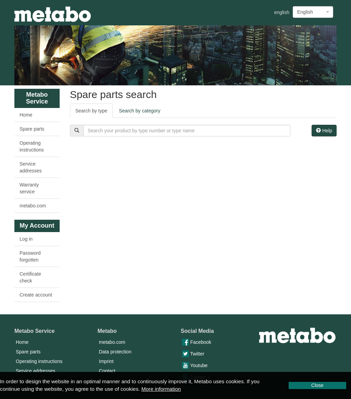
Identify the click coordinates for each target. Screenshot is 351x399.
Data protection (115, 351)
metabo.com (33, 205)
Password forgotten (30, 256)
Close (317, 385)
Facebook (196, 342)
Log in (26, 239)
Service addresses (31, 167)
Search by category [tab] (139, 110)
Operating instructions (32, 146)
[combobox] (313, 12)
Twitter (193, 353)
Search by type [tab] (91, 110)
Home (26, 115)
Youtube (195, 365)
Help (324, 130)
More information (161, 389)
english (281, 12)
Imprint (106, 361)
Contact (107, 371)
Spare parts (32, 129)
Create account (36, 295)
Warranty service (29, 188)
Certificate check (30, 277)
